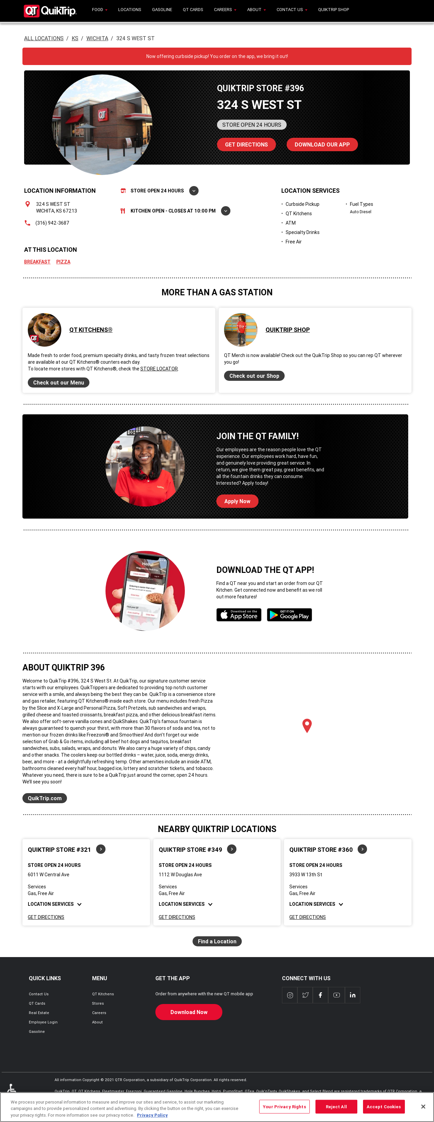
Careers (99, 1012)
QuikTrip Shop (288, 330)
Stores (98, 1003)
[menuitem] (99, 10)
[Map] (307, 733)
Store (160, 190)
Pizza (63, 262)
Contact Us (39, 994)
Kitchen (175, 211)
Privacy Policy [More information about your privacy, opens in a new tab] (152, 1119)
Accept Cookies (384, 1110)
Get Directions (46, 917)
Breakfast (37, 262)
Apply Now (237, 501)
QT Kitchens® (91, 330)
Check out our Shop (254, 375)
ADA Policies (13, 1094)
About (97, 1022)
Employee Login (43, 1022)
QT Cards (37, 1003)
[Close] (423, 1110)
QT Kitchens (103, 994)
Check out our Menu (58, 382)
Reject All (336, 1110)
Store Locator (159, 369)
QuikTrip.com (45, 798)
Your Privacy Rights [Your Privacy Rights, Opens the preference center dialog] (284, 1110)
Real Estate (39, 1012)
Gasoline (37, 1031)
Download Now (189, 1012)
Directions (242, 143)
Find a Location (217, 941)
